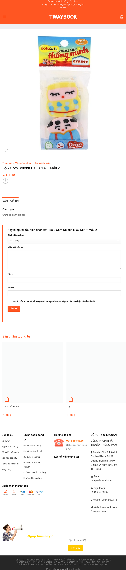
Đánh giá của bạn (16, 235)
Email (11, 287)
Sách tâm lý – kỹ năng (29, 562)
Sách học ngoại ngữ (65, 565)
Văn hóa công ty (9, 458)
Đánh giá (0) (10, 200)
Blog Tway (6, 469)
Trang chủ (7, 163)
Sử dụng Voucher (31, 457)
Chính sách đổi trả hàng (34, 472)
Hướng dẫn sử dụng (32, 478)
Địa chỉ (103, 565)
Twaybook (63, 16)
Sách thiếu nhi (75, 562)
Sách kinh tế (104, 560)
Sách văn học (86, 560)
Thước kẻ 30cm (10, 406)
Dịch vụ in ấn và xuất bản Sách (59, 560)
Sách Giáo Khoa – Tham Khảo (35, 565)
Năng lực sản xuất (10, 463)
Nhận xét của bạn (16, 247)
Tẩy (68, 406)
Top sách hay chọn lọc (27, 560)
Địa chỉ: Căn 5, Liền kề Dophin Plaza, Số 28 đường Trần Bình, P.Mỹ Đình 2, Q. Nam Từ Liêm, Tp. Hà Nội (104, 460)
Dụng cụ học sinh (43, 163)
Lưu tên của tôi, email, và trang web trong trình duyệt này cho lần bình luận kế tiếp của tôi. (53, 301)
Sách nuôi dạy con (54, 562)
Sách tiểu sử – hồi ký (97, 562)
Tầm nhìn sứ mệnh (10, 452)
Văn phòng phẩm (23, 163)
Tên (10, 274)
